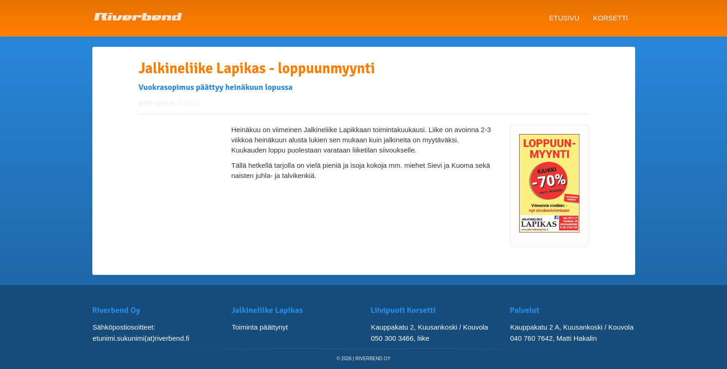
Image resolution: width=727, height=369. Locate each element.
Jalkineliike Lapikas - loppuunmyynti (257, 68)
